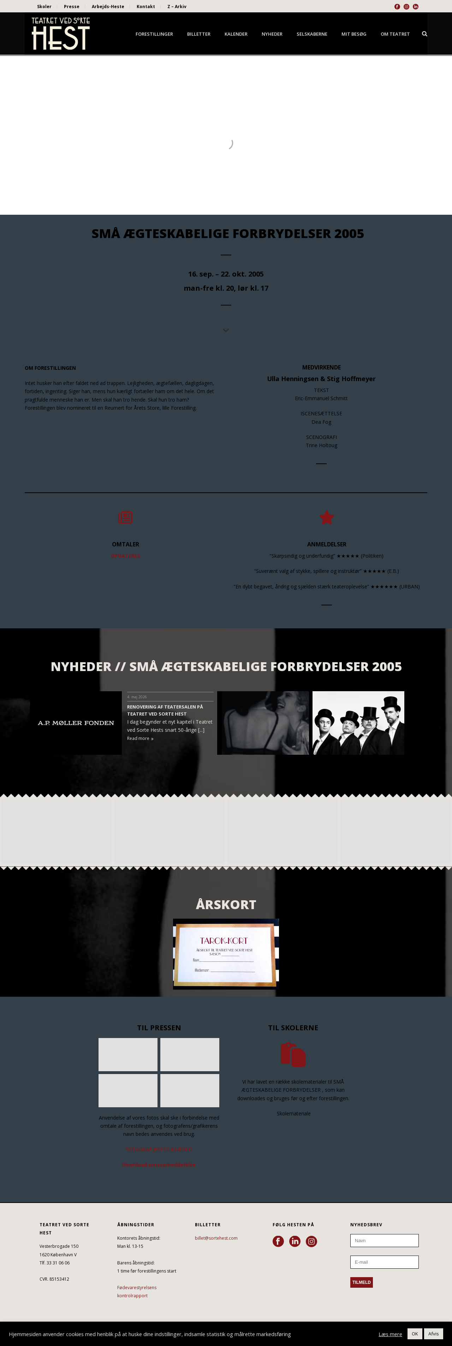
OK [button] (415, 1333)
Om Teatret (395, 34)
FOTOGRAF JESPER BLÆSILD (158, 1149)
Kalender (236, 34)
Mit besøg (354, 34)
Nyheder (272, 34)
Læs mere (390, 1334)
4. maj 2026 (137, 696)
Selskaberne (312, 34)
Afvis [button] (433, 1333)
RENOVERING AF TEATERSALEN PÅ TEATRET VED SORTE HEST (165, 710)
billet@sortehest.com (216, 1238)
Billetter (198, 34)
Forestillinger (154, 34)
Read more (140, 738)
